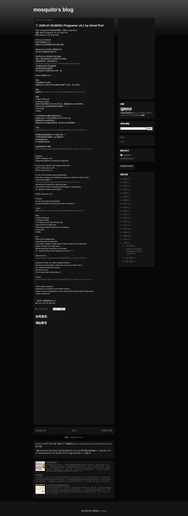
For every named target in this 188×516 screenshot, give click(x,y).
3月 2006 (129, 261)
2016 (125, 207)
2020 (125, 193)
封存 (122, 142)
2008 (125, 236)
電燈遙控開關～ (52, 462)
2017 (125, 204)
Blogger (103, 511)
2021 (125, 189)
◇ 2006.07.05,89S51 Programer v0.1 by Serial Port (133, 251)
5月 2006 (129, 258)
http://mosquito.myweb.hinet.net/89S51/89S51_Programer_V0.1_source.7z (64, 149)
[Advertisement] (74, 404)
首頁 (74, 430)
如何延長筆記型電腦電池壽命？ (58, 485)
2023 (125, 182)
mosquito (127, 155)
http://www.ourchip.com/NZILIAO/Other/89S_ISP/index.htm (58, 64)
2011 (125, 225)
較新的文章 (41, 430)
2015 (125, 211)
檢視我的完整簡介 (127, 159)
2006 (125, 243)
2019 (125, 197)
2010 (125, 229)
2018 (125, 200)
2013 (125, 218)
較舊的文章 (107, 430)
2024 (125, 179)
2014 (125, 214)
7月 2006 (129, 246)
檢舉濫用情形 (126, 166)
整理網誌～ (40, 475)
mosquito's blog (53, 10)
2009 (125, 232)
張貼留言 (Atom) (76, 437)
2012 (125, 222)
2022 (125, 186)
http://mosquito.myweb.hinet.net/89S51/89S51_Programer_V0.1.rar (61, 130)
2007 (125, 239)
